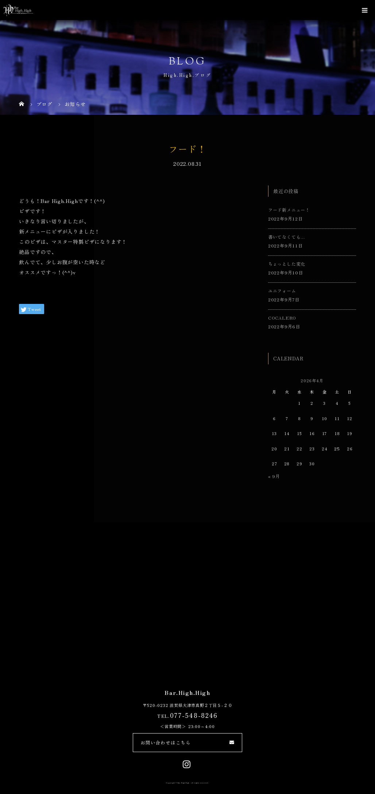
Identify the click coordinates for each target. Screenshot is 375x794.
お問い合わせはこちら (165, 742)
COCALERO (282, 317)
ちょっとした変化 (286, 264)
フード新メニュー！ (289, 210)
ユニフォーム (282, 291)
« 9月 (274, 476)
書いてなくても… (286, 237)
